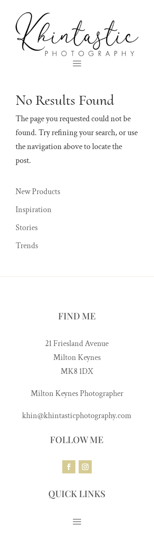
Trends (27, 245)
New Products (38, 191)
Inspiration (34, 209)
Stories (27, 227)
